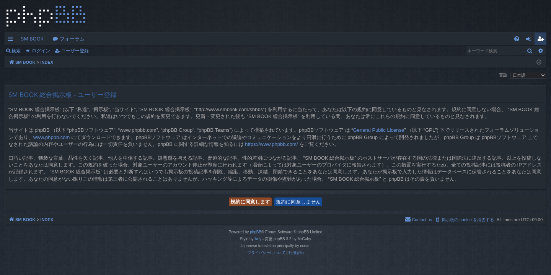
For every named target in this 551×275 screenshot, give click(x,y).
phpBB (255, 232)
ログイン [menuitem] (531, 40)
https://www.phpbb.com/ (271, 144)
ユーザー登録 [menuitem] (542, 40)
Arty (257, 239)
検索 (16, 50)
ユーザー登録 (75, 50)
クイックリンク (12, 40)
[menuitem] (517, 38)
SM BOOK (32, 38)
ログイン (41, 50)
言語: (504, 75)
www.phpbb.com (51, 137)
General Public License (378, 130)
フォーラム (72, 38)
